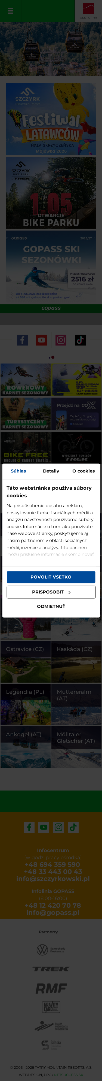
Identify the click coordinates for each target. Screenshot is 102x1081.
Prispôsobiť (51, 592)
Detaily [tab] (51, 471)
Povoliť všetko (51, 577)
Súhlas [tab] (18, 471)
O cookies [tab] (83, 471)
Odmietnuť (51, 606)
